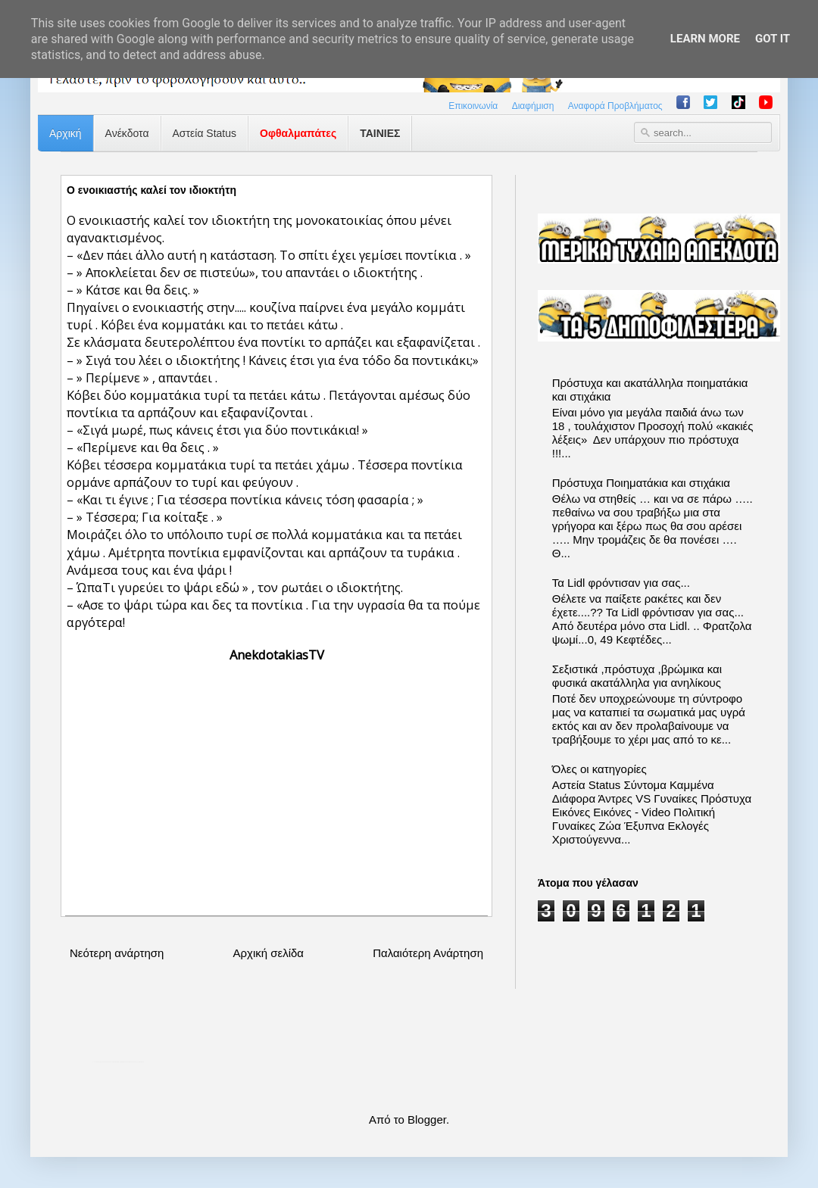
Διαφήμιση (533, 106)
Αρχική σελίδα (268, 952)
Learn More (705, 38)
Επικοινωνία (473, 106)
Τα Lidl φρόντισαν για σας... (621, 582)
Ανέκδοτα (127, 133)
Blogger (426, 1119)
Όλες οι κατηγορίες (599, 768)
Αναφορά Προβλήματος (615, 106)
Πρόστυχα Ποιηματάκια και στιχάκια (641, 482)
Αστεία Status (205, 133)
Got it (772, 38)
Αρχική (65, 133)
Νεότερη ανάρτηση (117, 952)
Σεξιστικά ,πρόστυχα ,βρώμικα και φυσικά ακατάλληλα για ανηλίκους (637, 676)
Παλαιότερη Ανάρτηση (428, 952)
